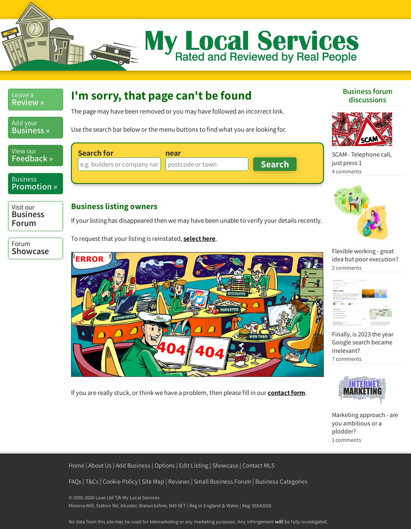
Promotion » (37, 183)
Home (76, 465)
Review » (37, 99)
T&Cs (92, 481)
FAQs (75, 481)
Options (165, 465)
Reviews (179, 481)
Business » (37, 127)
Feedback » (37, 155)
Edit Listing (193, 465)
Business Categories (281, 481)
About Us (100, 465)
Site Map (153, 481)
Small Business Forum (222, 481)
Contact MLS (258, 465)
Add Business (133, 465)
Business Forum (37, 215)
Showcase (37, 247)
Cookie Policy (120, 481)
